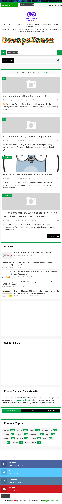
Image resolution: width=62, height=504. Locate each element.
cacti (48, 434)
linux (32, 430)
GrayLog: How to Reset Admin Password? (32, 253)
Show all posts (42, 72)
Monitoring (47, 430)
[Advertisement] (31, 318)
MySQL (45, 438)
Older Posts (54, 236)
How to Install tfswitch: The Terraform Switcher (27, 174)
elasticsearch (30, 442)
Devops (19, 430)
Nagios (15, 442)
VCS (4, 442)
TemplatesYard (24, 501)
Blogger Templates (50, 501)
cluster (20, 438)
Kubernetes (34, 434)
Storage (6, 434)
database (6, 438)
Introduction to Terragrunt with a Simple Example (28, 136)
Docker (33, 438)
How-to (6, 430)
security (20, 434)
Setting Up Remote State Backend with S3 (25, 96)
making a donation (24, 400)
